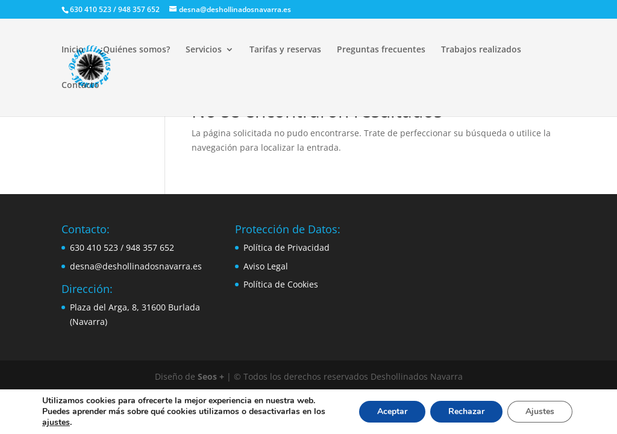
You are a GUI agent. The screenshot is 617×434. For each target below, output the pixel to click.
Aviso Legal (265, 266)
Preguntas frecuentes (381, 50)
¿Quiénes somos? (134, 50)
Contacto (80, 85)
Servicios (204, 50)
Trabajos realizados (481, 50)
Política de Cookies (280, 284)
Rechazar (466, 411)
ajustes (56, 422)
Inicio (72, 50)
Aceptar (392, 411)
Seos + (211, 376)
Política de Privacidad (286, 247)
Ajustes (539, 411)
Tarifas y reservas (285, 50)
